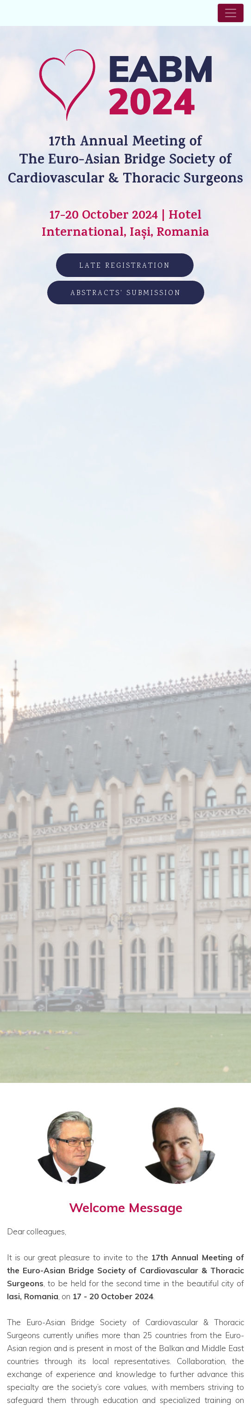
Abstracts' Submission (125, 293)
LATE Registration (124, 266)
